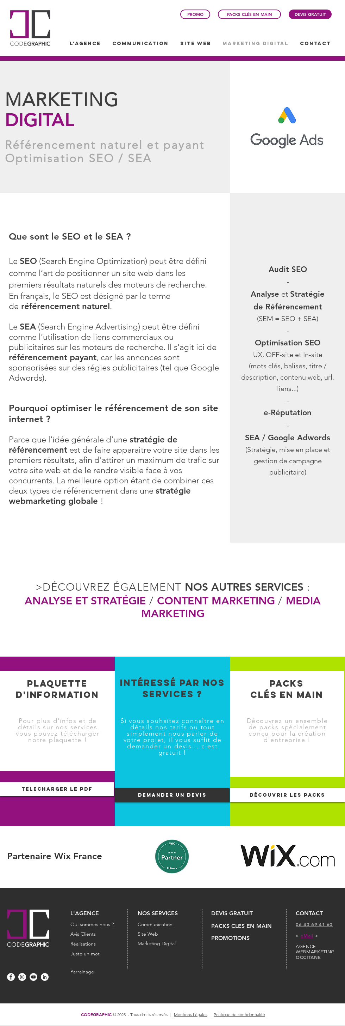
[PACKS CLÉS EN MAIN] (249, 14)
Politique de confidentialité (239, 1014)
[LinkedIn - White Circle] (45, 977)
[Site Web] (165, 934)
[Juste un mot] (93, 954)
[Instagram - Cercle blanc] (22, 977)
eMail (307, 936)
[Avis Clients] (93, 934)
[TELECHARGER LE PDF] (57, 789)
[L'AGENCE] (93, 913)
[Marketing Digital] (165, 943)
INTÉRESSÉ (150, 682)
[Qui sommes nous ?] (93, 924)
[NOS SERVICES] (165, 913)
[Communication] (165, 924)
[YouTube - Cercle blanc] (33, 977)
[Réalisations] (93, 944)
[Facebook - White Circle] (11, 977)
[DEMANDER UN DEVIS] (172, 795)
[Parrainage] (82, 972)
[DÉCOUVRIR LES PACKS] (287, 795)
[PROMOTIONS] (236, 938)
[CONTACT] (319, 913)
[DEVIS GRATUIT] (310, 14)
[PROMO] (195, 14)
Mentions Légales (190, 1014)
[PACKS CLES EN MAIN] (243, 926)
